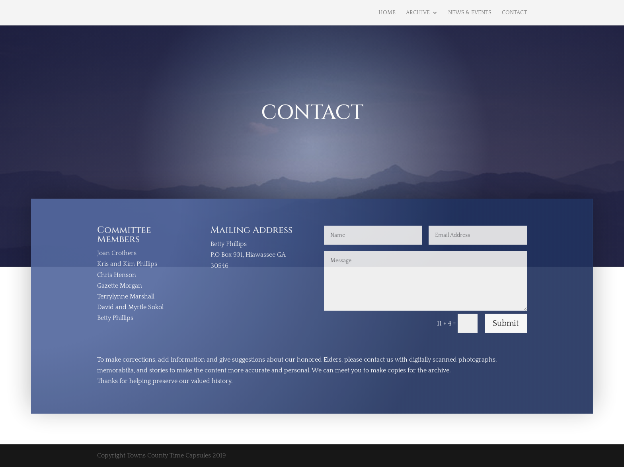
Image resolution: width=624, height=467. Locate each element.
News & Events (469, 13)
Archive (418, 13)
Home (387, 13)
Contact (514, 13)
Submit (506, 324)
